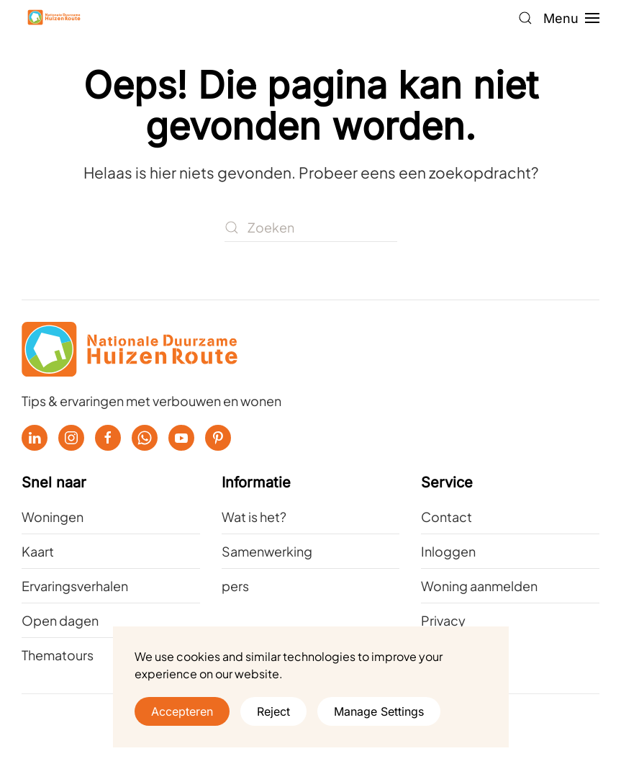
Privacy (443, 620)
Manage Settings (379, 711)
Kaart (38, 551)
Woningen (52, 516)
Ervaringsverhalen (75, 585)
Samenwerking (267, 551)
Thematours (58, 655)
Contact (446, 516)
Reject (273, 711)
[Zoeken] (311, 227)
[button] (525, 18)
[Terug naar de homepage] (54, 18)
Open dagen (60, 620)
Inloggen (448, 551)
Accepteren (182, 711)
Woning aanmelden (479, 585)
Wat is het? (254, 516)
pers (235, 585)
